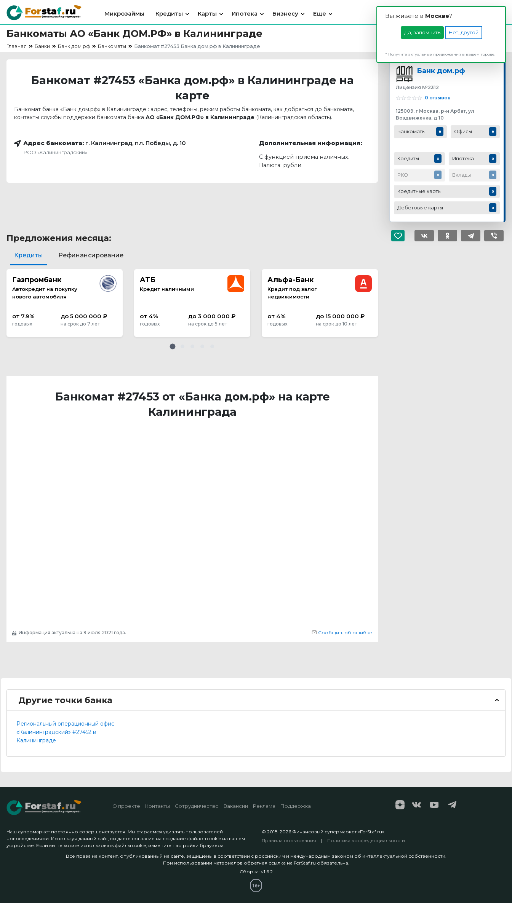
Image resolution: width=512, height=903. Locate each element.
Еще (319, 13)
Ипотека (245, 13)
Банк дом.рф (441, 70)
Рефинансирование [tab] (90, 255)
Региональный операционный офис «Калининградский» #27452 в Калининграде (65, 732)
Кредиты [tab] (28, 255)
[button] (173, 346)
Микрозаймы (124, 13)
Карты (207, 13)
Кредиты (169, 13)
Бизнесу (285, 13)
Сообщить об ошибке (342, 632)
